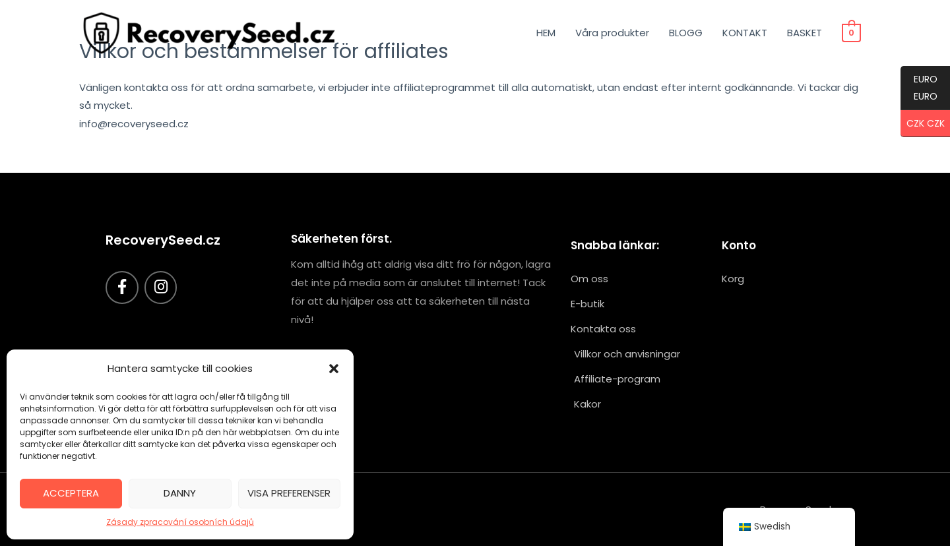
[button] (333, 368)
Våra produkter (613, 33)
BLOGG (687, 33)
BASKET (805, 33)
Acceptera (71, 493)
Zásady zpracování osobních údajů (180, 522)
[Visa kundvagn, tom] (852, 33)
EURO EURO (919, 91)
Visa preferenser (289, 493)
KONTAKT (746, 33)
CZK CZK (923, 124)
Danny (180, 493)
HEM (547, 33)
